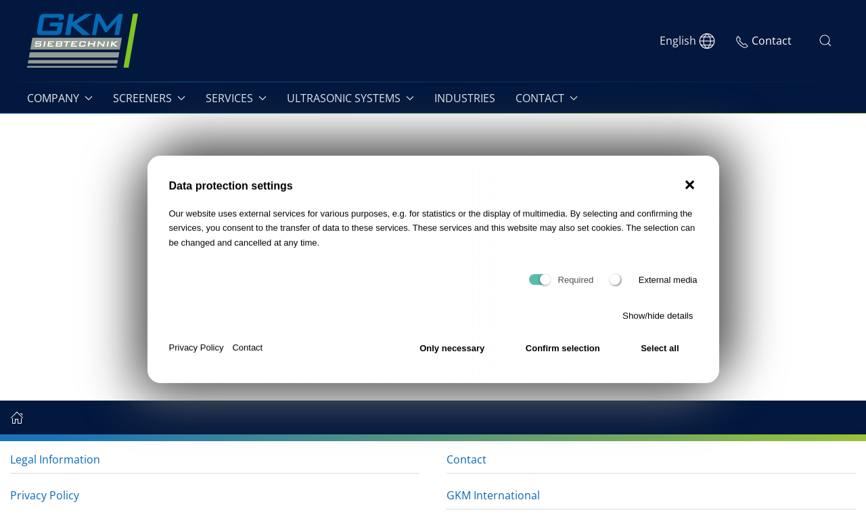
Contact (247, 353)
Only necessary (451, 353)
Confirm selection (563, 353)
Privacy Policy (196, 353)
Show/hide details (657, 322)
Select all (660, 353)
